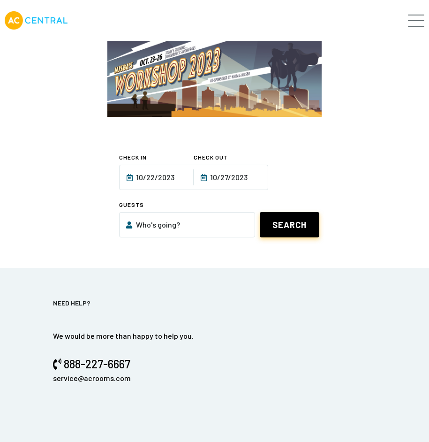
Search (289, 225)
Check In (133, 157)
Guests (131, 204)
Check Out (211, 157)
